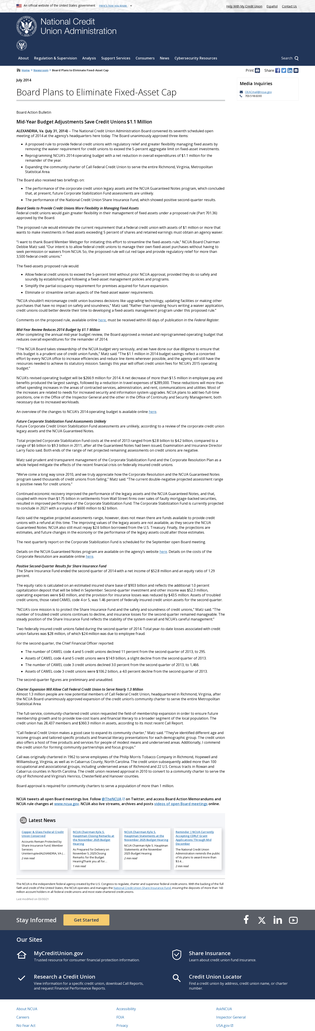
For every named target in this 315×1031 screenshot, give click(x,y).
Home (26, 60)
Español (272, 6)
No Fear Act (25, 1015)
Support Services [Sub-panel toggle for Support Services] (115, 47)
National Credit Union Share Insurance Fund (142, 877)
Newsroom (40, 60)
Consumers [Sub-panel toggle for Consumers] (145, 47)
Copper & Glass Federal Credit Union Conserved (43, 823)
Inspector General (231, 1006)
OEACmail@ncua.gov (258, 81)
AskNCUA (224, 998)
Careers (22, 1006)
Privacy (122, 1015)
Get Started (86, 909)
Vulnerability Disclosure (35, 1023)
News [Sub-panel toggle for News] (164, 47)
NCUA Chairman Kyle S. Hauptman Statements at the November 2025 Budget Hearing (146, 825)
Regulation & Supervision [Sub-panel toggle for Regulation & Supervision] (55, 47)
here (102, 309)
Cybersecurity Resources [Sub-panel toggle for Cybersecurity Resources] (196, 47)
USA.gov (223, 1015)
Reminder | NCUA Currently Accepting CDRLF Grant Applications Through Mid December (195, 827)
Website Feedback (131, 1023)
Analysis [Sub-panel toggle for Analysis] (89, 47)
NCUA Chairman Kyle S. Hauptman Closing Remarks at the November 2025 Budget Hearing (93, 827)
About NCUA (26, 998)
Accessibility (126, 998)
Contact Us (289, 6)
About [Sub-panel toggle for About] (23, 47)
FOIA (120, 1006)
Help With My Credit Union (243, 5)
